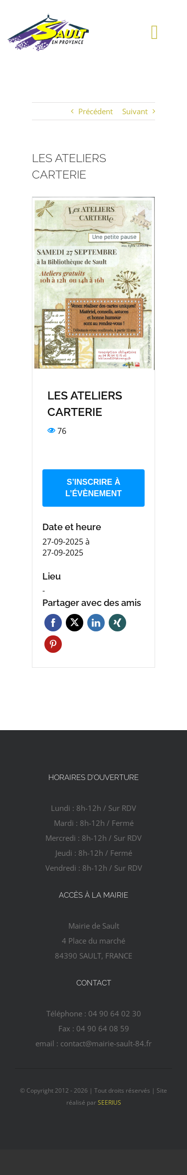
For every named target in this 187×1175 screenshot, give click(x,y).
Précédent (95, 111)
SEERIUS (109, 1102)
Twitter (74, 622)
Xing (117, 622)
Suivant (135, 111)
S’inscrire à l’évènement (93, 488)
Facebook (53, 622)
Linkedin (96, 622)
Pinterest (53, 644)
